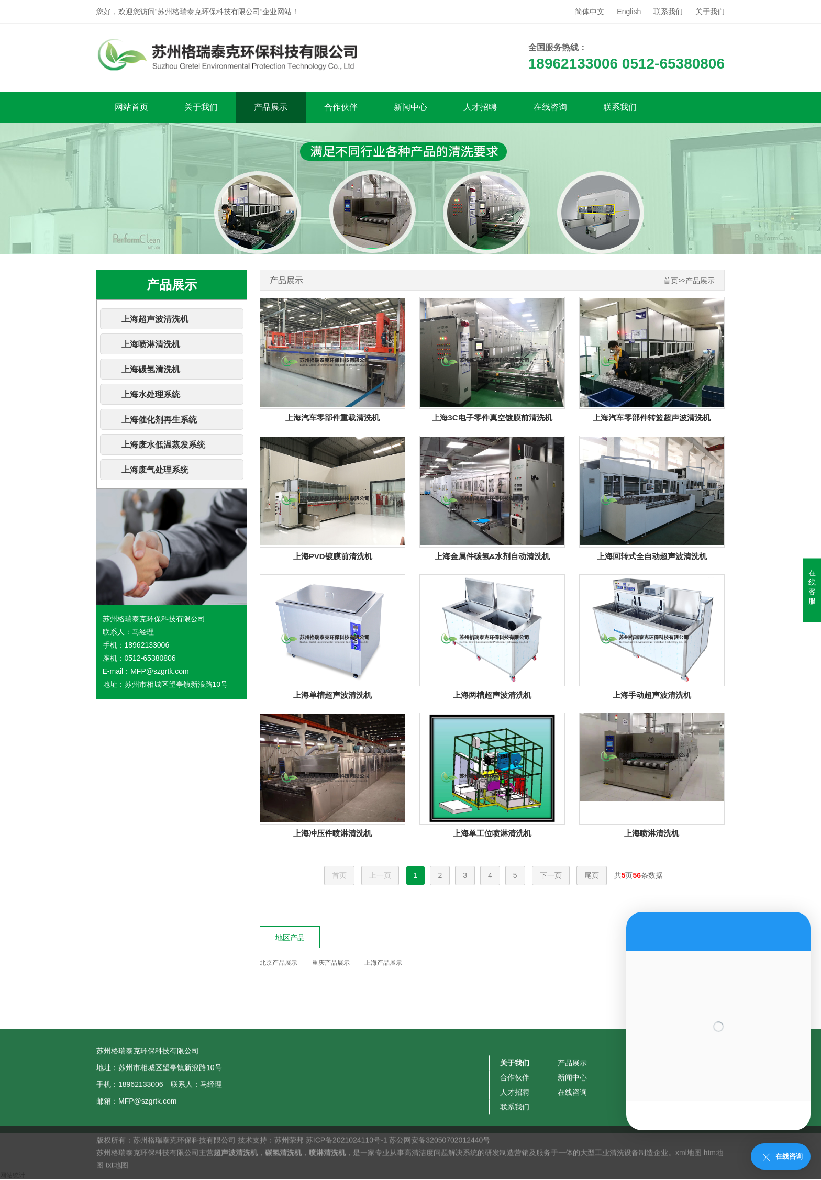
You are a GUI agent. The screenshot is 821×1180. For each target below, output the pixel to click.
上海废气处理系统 (154, 469)
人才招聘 (480, 107)
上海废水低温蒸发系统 (163, 444)
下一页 (551, 875)
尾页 (591, 875)
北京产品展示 (278, 962)
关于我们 (710, 11)
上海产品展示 (383, 962)
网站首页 (131, 107)
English (629, 11)
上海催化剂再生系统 (159, 419)
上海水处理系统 (150, 394)
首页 (670, 281)
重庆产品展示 (331, 962)
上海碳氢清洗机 (150, 369)
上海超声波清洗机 (154, 319)
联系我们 (668, 11)
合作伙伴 (341, 107)
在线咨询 (550, 107)
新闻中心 (410, 107)
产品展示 (270, 107)
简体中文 (589, 11)
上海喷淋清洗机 (150, 344)
